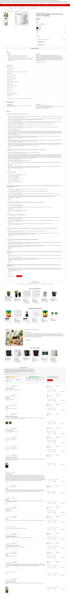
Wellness (5, 1)
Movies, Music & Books (28, 1)
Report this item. (29, 98)
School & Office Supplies (36, 1)
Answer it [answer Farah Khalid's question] (9, 169)
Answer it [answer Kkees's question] (9, 147)
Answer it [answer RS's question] (9, 237)
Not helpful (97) (19, 179)
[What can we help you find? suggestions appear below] (41, 8)
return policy (39, 108)
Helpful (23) (13, 224)
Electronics (18, 1)
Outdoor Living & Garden (36, 0)
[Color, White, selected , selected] (40, 28)
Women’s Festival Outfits (28, 2)
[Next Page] (64, 24)
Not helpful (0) (18, 120)
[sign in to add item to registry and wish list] (64, 39)
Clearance (5, 2)
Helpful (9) (15, 179)
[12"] (39, 24)
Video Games (22, 1)
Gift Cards (49, 1)
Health (3, 1)
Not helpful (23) (17, 197)
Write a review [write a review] (50, 380)
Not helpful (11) (19, 125)
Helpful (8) (14, 197)
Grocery (43, 0)
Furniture (41, 0)
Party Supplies (42, 1)
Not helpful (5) (17, 177)
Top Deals (33, 2)
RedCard (62, 2)
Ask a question (19, 276)
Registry (59, 2)
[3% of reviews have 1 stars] (35, 380)
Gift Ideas (45, 1)
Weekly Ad (42, 2)
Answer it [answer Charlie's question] (9, 262)
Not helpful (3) (17, 224)
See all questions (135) (11, 276)
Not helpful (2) (19, 117)
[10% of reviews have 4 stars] (35, 377)
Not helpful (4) (19, 205)
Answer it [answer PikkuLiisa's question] (9, 183)
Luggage (8, 1)
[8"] (37, 24)
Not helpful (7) (17, 219)
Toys (16, 1)
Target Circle (66, 2)
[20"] (45, 24)
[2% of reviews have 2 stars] (35, 379)
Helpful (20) (15, 205)
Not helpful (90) (19, 123)
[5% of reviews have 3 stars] (35, 378)
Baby (52, 0)
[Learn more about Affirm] (51, 45)
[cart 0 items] (64, 8)
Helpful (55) (14, 175)
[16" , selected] (42, 24)
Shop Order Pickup (47, 2)
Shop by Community (62, 1)
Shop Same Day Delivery (54, 2)
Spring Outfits (15, 2)
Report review (63, 391)
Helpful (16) (15, 117)
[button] (38, 18)
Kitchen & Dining (29, 0)
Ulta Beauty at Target (55, 1)
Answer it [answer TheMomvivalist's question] (9, 249)
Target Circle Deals (38, 2)
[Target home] (6, 8)
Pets (51, 1)
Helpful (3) (14, 192)
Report (22, 117)
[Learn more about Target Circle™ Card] (51, 42)
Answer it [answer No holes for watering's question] (9, 273)
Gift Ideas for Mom (9, 0)
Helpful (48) (13, 219)
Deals (3, 2)
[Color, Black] (37, 28)
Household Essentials (48, 0)
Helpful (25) (15, 125)
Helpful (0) (14, 221)
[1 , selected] (37, 32)
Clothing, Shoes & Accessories (17, 0)
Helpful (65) (15, 123)
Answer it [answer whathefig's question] (9, 212)
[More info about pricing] (57, 19)
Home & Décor (24, 0)
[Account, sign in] (60, 8)
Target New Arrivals (3, 0)
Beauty (55, 0)
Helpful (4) (14, 120)
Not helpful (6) (18, 270)
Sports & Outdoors (12, 1)
